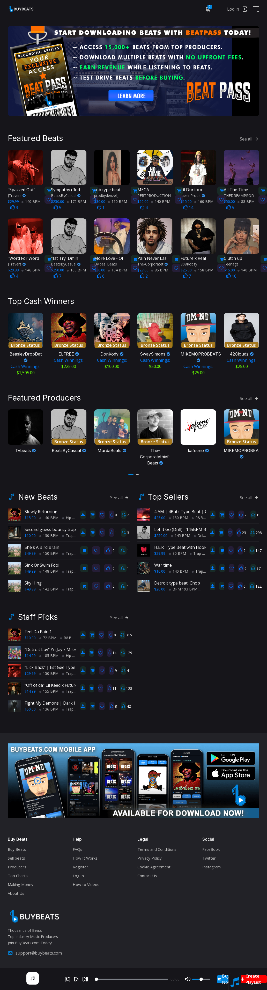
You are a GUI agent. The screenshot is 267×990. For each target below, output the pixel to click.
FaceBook (211, 848)
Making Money (20, 883)
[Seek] (131, 979)
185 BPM (48, 655)
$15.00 (30, 517)
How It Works (85, 857)
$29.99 (159, 552)
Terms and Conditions (156, 848)
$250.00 (160, 535)
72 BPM (47, 637)
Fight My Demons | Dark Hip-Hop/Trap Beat (68, 702)
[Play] (76, 979)
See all (249, 139)
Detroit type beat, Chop (177, 582)
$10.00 (30, 535)
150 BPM (48, 552)
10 (231, 276)
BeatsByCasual (65, 195)
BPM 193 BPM (183, 588)
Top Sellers (168, 496)
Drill (199, 535)
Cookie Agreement (153, 866)
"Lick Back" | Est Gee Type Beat (55, 667)
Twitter (209, 857)
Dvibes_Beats (105, 263)
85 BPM (159, 269)
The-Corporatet (152, 263)
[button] (131, 473)
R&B (197, 517)
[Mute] (188, 979)
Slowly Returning (41, 511)
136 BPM (48, 708)
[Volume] (201, 979)
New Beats (37, 496)
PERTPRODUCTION (154, 195)
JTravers (17, 195)
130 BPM (48, 535)
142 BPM (48, 588)
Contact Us (147, 875)
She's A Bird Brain (42, 547)
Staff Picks (38, 616)
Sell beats (16, 857)
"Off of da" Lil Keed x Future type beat (61, 685)
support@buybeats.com (35, 952)
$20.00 (159, 588)
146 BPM (31, 269)
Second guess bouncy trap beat (55, 529)
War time (163, 564)
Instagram (211, 866)
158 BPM (203, 269)
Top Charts (18, 875)
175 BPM (76, 201)
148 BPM (48, 570)
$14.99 (30, 655)
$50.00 (30, 708)
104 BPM (117, 269)
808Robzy (189, 263)
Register (80, 866)
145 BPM (180, 535)
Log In (78, 875)
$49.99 (30, 552)
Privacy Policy (149, 857)
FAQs (77, 848)
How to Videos (86, 883)
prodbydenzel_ (106, 195)
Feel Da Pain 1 (38, 631)
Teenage (231, 263)
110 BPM (117, 201)
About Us (16, 892)
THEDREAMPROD (239, 195)
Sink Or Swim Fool (42, 564)
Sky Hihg (33, 582)
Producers (17, 866)
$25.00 (159, 517)
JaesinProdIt (193, 195)
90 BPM (177, 552)
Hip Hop (70, 517)
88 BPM (246, 201)
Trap (67, 535)
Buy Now (224, 979)
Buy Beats (17, 848)
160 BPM (203, 201)
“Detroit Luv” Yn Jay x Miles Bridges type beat (68, 649)
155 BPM (48, 690)
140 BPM (31, 201)
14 (188, 207)
